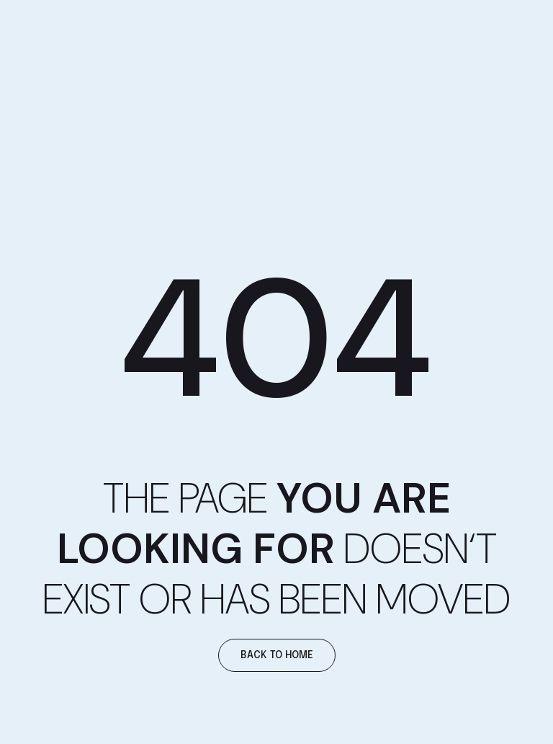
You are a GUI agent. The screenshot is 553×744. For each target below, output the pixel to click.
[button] (277, 655)
